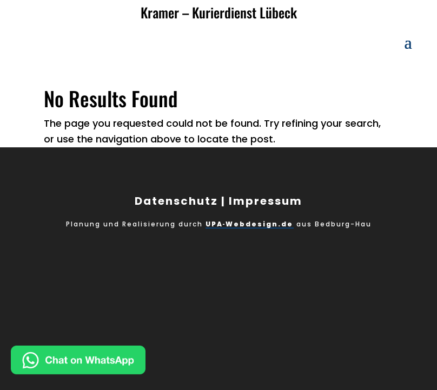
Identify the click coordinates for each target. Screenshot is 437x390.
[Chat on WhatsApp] (113, 362)
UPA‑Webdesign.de (250, 224)
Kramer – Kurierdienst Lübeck (219, 12)
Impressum (265, 201)
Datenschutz (176, 201)
